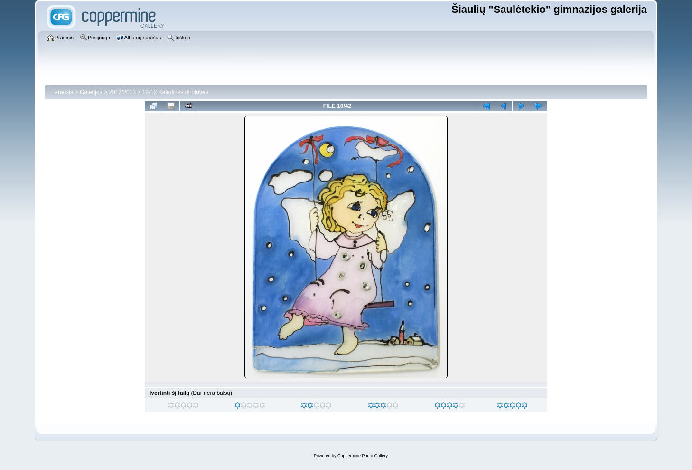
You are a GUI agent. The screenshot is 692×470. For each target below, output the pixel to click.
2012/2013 (122, 92)
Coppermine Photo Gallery (362, 455)
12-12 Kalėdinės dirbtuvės (175, 92)
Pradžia (64, 92)
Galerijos (91, 92)
